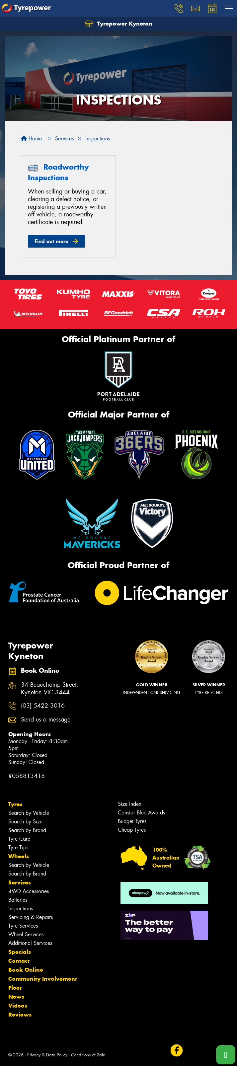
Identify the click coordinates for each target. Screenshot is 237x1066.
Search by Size (25, 821)
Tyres (15, 804)
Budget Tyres (132, 821)
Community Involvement (42, 978)
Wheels (18, 856)
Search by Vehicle (28, 812)
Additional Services (30, 943)
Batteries (17, 899)
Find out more (51, 241)
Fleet (15, 987)
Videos (17, 1005)
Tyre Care (19, 838)
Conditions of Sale (88, 1055)
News (16, 996)
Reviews (20, 1014)
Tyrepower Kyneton (118, 24)
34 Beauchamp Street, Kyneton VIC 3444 (49, 688)
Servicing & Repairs (30, 917)
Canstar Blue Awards (141, 812)
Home (31, 138)
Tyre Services (23, 925)
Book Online (25, 969)
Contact (19, 960)
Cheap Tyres (132, 829)
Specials (19, 951)
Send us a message (45, 719)
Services (19, 882)
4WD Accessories (28, 891)
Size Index (129, 803)
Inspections (20, 908)
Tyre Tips (18, 847)
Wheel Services (25, 934)
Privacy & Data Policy (47, 1055)
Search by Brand (27, 830)
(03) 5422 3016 (43, 706)
